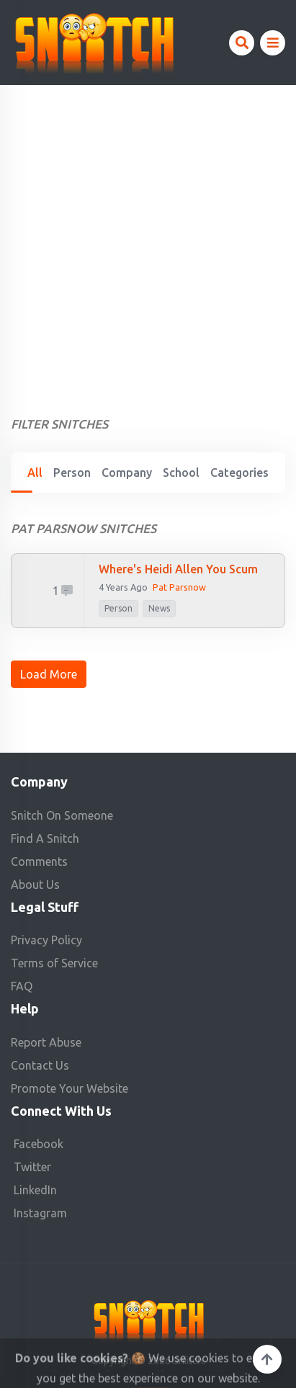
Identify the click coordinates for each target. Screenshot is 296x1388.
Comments (39, 861)
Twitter (32, 1166)
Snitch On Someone (62, 815)
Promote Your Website (69, 1088)
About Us (35, 884)
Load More (48, 674)
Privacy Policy (46, 939)
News (159, 608)
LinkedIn (35, 1189)
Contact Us (40, 1065)
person (118, 608)
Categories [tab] (239, 472)
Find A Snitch (45, 838)
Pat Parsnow (179, 587)
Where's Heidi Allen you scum (178, 569)
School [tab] (181, 472)
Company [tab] (127, 472)
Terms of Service (54, 963)
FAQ (21, 986)
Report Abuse (46, 1042)
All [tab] (34, 472)
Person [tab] (72, 472)
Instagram (40, 1212)
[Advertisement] (148, 240)
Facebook (38, 1143)
